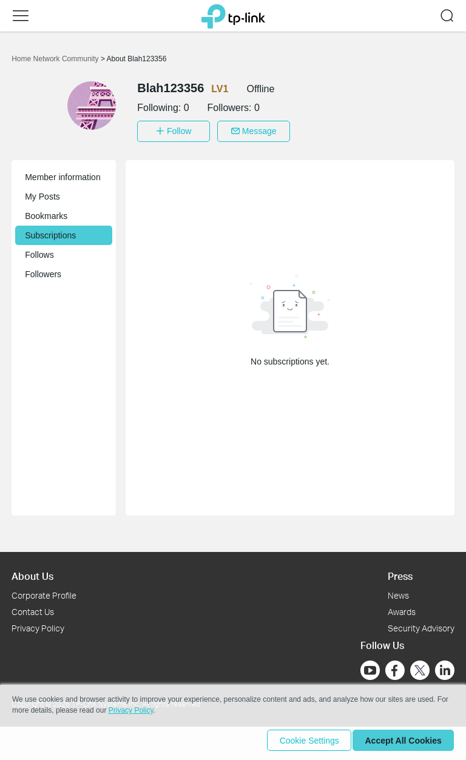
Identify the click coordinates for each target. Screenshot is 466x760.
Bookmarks (46, 213)
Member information (63, 174)
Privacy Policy (38, 625)
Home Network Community (56, 59)
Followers (43, 271)
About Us (32, 573)
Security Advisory (421, 625)
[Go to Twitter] (420, 668)
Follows (39, 252)
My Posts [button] (42, 193)
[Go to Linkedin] (444, 667)
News (398, 592)
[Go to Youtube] (370, 667)
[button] (21, 16)
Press (400, 573)
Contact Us (33, 609)
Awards (402, 609)
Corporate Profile (44, 592)
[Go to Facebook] (395, 667)
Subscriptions (50, 232)
